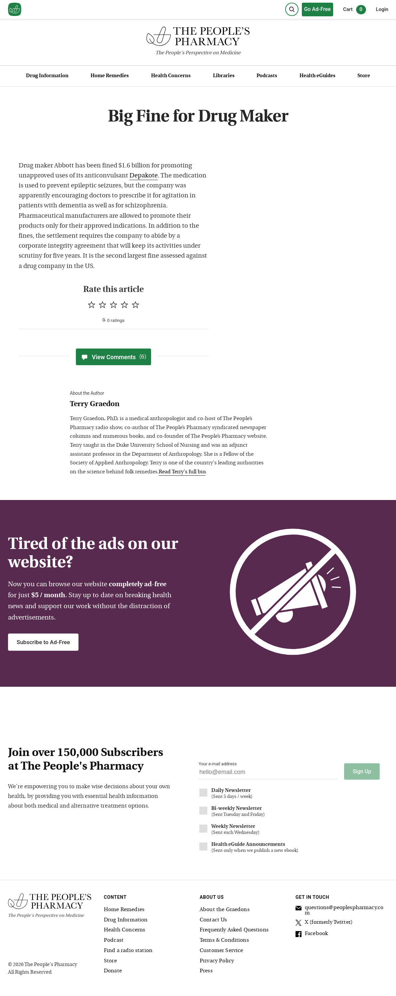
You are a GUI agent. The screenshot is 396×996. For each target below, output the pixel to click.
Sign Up (362, 771)
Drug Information (47, 76)
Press (206, 970)
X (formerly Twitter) (324, 922)
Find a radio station (128, 950)
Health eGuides (317, 76)
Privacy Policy (217, 960)
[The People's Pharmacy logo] (198, 38)
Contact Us (213, 919)
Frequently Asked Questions (234, 929)
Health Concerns (171, 76)
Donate (113, 970)
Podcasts (267, 76)
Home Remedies (110, 76)
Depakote (143, 176)
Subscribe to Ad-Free (43, 642)
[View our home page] (14, 9)
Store (363, 76)
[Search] (291, 9)
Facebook (312, 934)
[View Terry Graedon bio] (170, 404)
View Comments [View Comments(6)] (113, 357)
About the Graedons (225, 909)
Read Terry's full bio (182, 472)
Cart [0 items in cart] (354, 9)
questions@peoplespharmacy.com (339, 909)
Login (382, 9)
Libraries (224, 76)
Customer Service (221, 950)
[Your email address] (268, 773)
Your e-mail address (218, 763)
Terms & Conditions (224, 940)
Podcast (113, 940)
